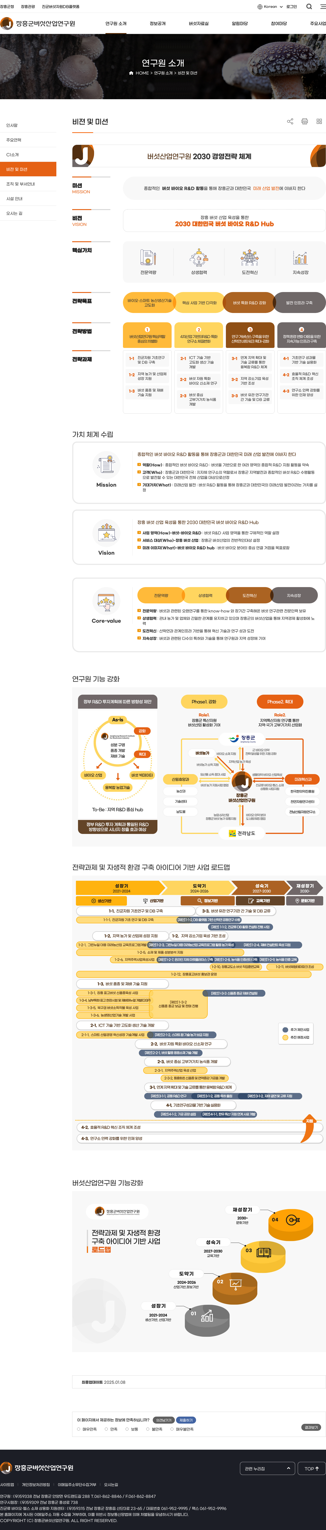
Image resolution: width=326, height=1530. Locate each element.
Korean (270, 7)
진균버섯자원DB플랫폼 (60, 6)
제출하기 (186, 1420)
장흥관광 (28, 6)
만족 (113, 1429)
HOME (142, 73)
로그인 (291, 6)
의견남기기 (163, 1420)
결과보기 (311, 1427)
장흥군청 (7, 6)
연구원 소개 (115, 23)
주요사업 (318, 23)
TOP (309, 1468)
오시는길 (111, 1484)
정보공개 (158, 23)
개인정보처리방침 (36, 1484)
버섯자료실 (199, 23)
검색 (309, 6)
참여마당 (279, 23)
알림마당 (240, 23)
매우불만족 (185, 1429)
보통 (134, 1429)
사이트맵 (323, 6)
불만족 (157, 1429)
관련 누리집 (267, 1468)
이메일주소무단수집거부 (77, 1484)
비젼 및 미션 (187, 73)
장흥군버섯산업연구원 (37, 23)
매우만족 (90, 1429)
